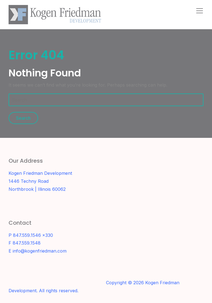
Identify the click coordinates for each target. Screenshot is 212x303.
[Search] (187, 10)
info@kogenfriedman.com (40, 251)
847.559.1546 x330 (33, 235)
